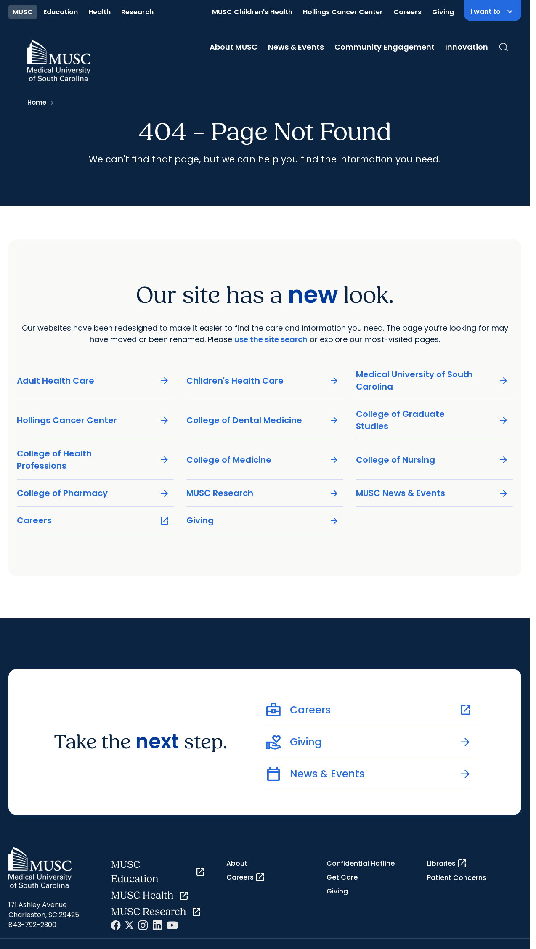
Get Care (342, 877)
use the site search (271, 339)
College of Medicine (262, 459)
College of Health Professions (93, 460)
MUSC (23, 12)
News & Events (296, 47)
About (236, 863)
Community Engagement (384, 47)
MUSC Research (262, 493)
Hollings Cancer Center (343, 12)
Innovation (466, 47)
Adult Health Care (93, 380)
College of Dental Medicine (262, 420)
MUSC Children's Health (252, 12)
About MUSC (233, 47)
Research (137, 12)
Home (36, 102)
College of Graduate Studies (432, 420)
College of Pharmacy (93, 493)
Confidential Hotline (360, 863)
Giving (443, 12)
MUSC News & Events (432, 493)
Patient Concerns (456, 878)
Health (99, 12)
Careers (407, 12)
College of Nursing (432, 459)
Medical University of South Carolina (432, 380)
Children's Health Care (262, 380)
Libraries (447, 863)
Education (60, 12)
